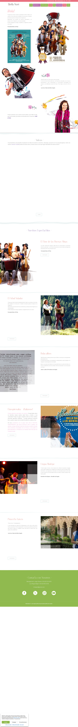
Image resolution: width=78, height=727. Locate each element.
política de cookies (48, 603)
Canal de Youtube (15, 144)
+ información (44, 254)
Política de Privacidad (15, 724)
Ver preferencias (22, 722)
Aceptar (5, 722)
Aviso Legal (22, 724)
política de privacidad (40, 603)
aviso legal (33, 603)
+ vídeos (39, 214)
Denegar (14, 722)
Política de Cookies (16, 717)
